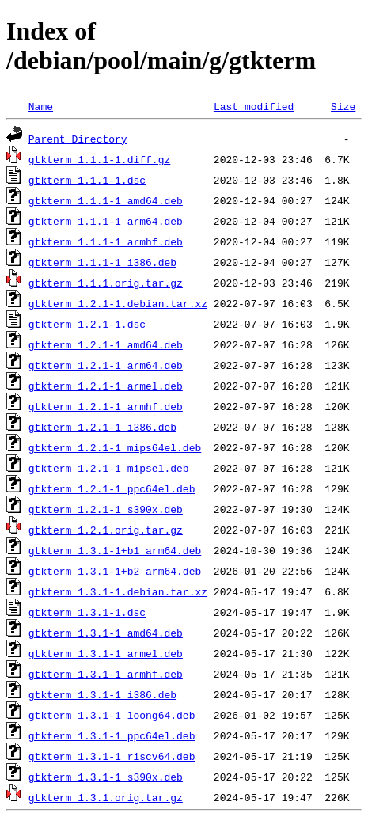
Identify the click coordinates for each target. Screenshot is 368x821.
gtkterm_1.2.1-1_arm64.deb (105, 365)
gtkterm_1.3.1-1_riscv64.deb (111, 756)
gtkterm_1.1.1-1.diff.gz (99, 159)
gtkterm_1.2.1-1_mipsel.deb (108, 468)
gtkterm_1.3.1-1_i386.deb (102, 694)
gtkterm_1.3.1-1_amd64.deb (105, 632)
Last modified (254, 106)
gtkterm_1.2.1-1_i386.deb (102, 427)
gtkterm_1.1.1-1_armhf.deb (105, 241)
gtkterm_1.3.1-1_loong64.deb (111, 715)
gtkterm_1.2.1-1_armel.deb (105, 385)
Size (343, 106)
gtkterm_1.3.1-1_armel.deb (105, 653)
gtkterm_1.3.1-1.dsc (87, 612)
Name (40, 106)
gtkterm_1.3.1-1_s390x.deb (105, 777)
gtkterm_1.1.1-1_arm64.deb (105, 221)
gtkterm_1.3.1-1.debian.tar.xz (117, 591)
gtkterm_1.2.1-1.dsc (87, 324)
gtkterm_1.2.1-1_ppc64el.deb (111, 488)
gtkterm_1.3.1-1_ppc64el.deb (111, 735)
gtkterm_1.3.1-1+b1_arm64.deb (114, 550)
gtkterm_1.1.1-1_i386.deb (102, 262)
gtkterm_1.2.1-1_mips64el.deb (114, 447)
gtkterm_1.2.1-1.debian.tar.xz (117, 303)
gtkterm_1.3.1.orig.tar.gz (105, 797)
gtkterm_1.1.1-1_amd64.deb (105, 200)
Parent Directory (77, 138)
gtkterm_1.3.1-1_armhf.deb (105, 674)
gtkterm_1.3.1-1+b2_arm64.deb (114, 571)
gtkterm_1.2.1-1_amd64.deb (105, 344)
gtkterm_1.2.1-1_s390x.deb (105, 509)
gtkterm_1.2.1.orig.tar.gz (105, 530)
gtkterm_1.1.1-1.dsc (87, 180)
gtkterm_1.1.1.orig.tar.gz (105, 283)
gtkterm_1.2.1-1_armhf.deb (105, 406)
